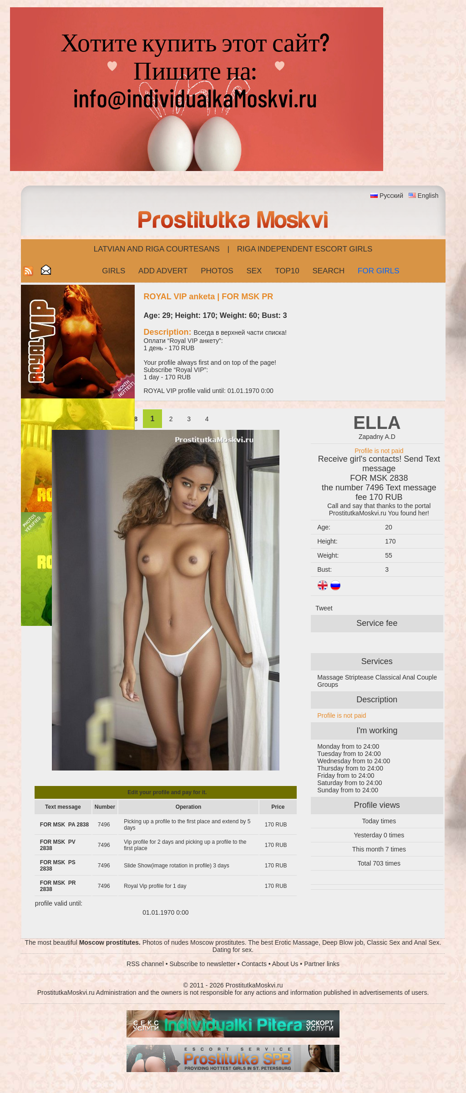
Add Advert (162, 271)
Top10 (287, 271)
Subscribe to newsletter (202, 963)
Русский (391, 195)
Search (328, 271)
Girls (113, 271)
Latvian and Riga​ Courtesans (157, 249)
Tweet (323, 608)
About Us (285, 963)
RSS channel (145, 963)
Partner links (321, 963)
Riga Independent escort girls (305, 249)
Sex (254, 271)
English (428, 195)
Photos (217, 271)
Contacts (254, 963)
